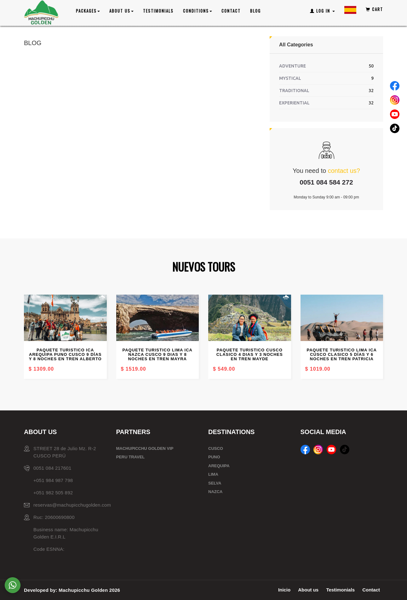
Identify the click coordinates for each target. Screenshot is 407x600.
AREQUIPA (219, 465)
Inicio (284, 589)
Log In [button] (322, 11)
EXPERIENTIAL (294, 102)
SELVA (214, 483)
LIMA (213, 474)
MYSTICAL (290, 78)
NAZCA (215, 491)
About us (308, 589)
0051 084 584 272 (326, 182)
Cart (374, 9)
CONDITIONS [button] (197, 11)
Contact (231, 11)
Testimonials (158, 11)
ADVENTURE (292, 65)
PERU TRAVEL (130, 457)
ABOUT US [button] (121, 11)
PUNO (214, 457)
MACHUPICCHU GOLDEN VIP (145, 448)
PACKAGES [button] (88, 11)
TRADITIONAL (294, 90)
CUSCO (215, 448)
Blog (255, 11)
